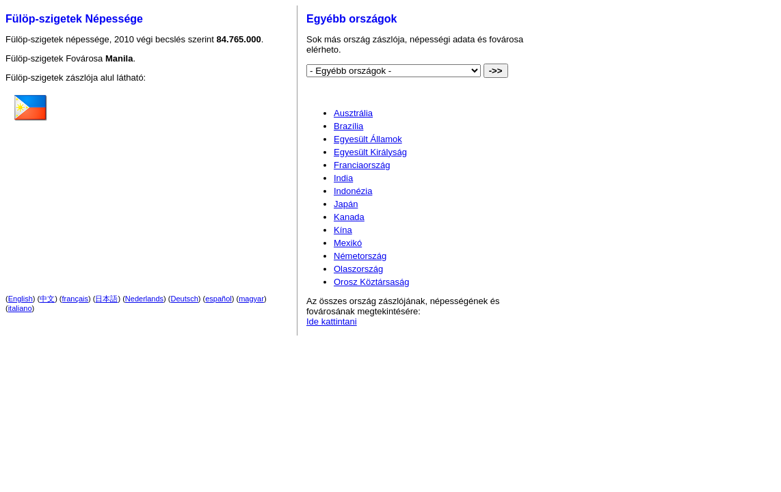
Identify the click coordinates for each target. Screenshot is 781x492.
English (20, 299)
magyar (251, 299)
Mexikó (348, 243)
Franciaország (362, 165)
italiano (20, 308)
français (75, 299)
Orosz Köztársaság (372, 282)
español (218, 299)
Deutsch (184, 299)
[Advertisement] (167, 177)
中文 (47, 299)
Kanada (349, 217)
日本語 (106, 299)
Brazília (348, 126)
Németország (360, 256)
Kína (343, 230)
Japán (346, 204)
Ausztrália (353, 113)
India (343, 178)
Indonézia (353, 191)
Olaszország (358, 269)
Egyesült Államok (368, 139)
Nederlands (144, 299)
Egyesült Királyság (370, 152)
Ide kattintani (331, 321)
